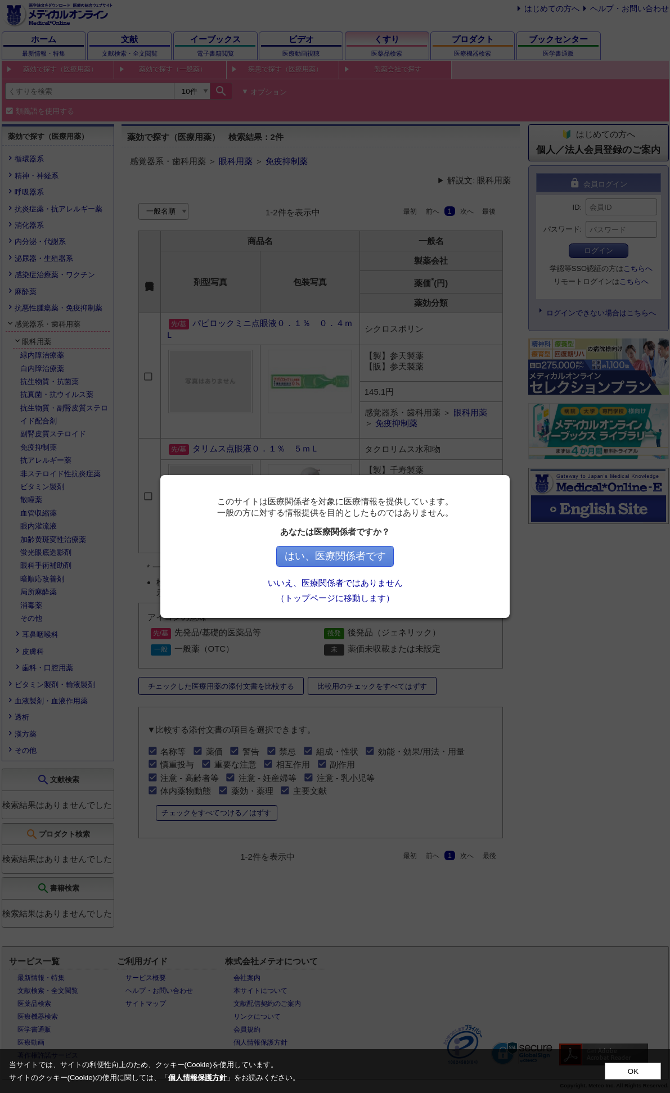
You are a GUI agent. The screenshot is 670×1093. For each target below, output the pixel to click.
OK (633, 1071)
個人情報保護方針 (197, 1077)
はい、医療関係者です (335, 556)
